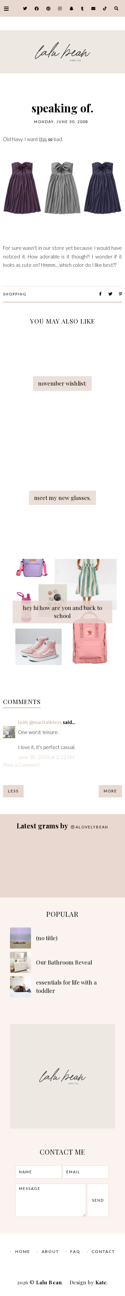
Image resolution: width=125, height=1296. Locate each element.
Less (13, 791)
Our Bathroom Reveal (64, 962)
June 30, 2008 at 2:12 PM (46, 757)
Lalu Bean (49, 1282)
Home (22, 1251)
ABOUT (50, 1251)
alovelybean (89, 827)
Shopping (15, 294)
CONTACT (103, 1251)
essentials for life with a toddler (66, 987)
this (43, 139)
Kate (101, 1282)
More (110, 791)
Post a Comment (21, 765)
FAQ (75, 1251)
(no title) (46, 937)
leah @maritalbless (40, 722)
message (50, 1200)
